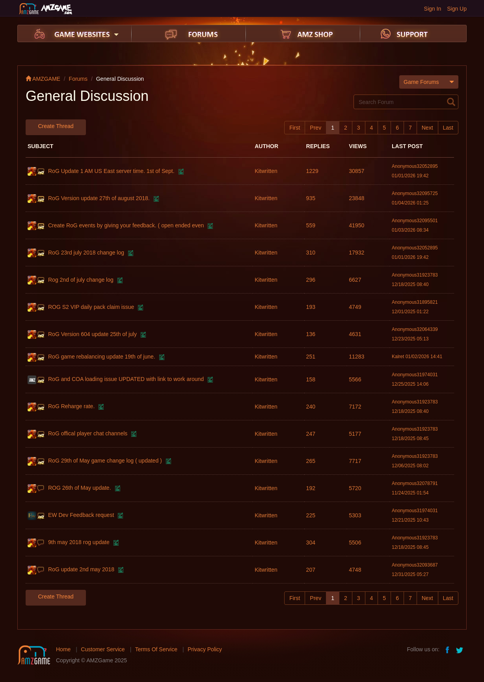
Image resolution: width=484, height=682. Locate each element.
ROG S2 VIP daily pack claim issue (91, 307)
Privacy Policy (205, 649)
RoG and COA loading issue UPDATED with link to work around (126, 379)
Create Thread (55, 126)
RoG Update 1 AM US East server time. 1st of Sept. (111, 171)
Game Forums (429, 81)
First (294, 128)
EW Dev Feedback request (81, 515)
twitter (460, 649)
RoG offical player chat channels (87, 433)
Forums (78, 79)
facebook (447, 649)
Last (448, 128)
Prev (315, 128)
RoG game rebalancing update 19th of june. (101, 356)
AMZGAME (43, 79)
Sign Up (457, 9)
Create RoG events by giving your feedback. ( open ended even (126, 225)
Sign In (432, 9)
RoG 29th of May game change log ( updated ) (105, 460)
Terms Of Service (156, 649)
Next (427, 128)
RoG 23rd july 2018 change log (86, 252)
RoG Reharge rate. (71, 406)
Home (63, 649)
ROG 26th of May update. (79, 488)
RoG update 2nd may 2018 (81, 569)
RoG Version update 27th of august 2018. (99, 198)
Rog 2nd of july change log (81, 280)
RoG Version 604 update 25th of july (92, 334)
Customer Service (103, 649)
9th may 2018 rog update (79, 542)
